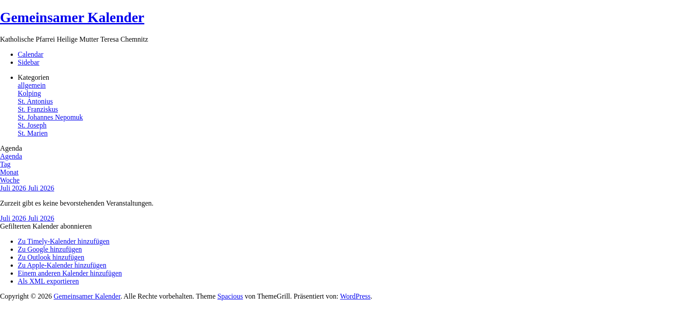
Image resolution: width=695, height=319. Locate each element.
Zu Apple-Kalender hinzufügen (62, 265)
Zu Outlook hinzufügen (51, 257)
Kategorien (33, 77)
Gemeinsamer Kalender (72, 17)
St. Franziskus (38, 109)
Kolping (29, 93)
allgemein (32, 85)
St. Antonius (35, 101)
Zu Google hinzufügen (50, 249)
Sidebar (28, 62)
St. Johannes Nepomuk (50, 117)
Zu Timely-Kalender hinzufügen (63, 241)
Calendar (30, 54)
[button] (46, 226)
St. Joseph (32, 125)
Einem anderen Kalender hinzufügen (70, 273)
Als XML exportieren (48, 281)
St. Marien (33, 133)
